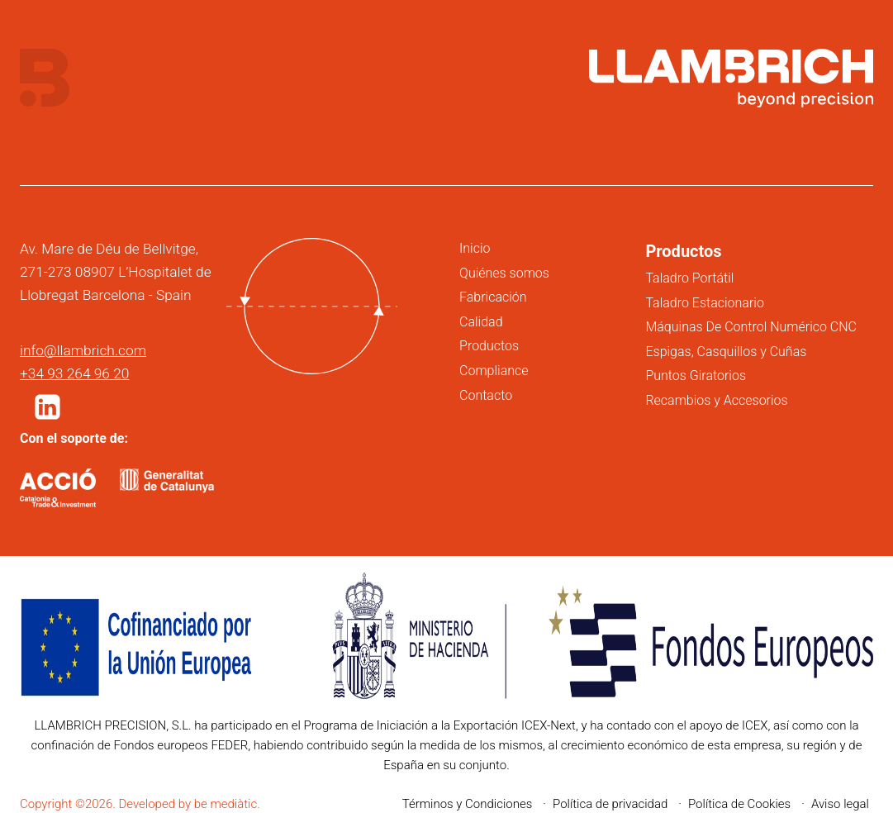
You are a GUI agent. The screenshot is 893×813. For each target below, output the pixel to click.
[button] (47, 407)
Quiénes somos (504, 273)
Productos (489, 346)
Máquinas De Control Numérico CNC (751, 327)
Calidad (481, 322)
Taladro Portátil (689, 278)
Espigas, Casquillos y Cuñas (725, 351)
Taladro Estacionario (704, 303)
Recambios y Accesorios (716, 400)
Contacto (485, 395)
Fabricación (493, 297)
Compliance (493, 370)
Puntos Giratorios (695, 375)
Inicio (474, 248)
